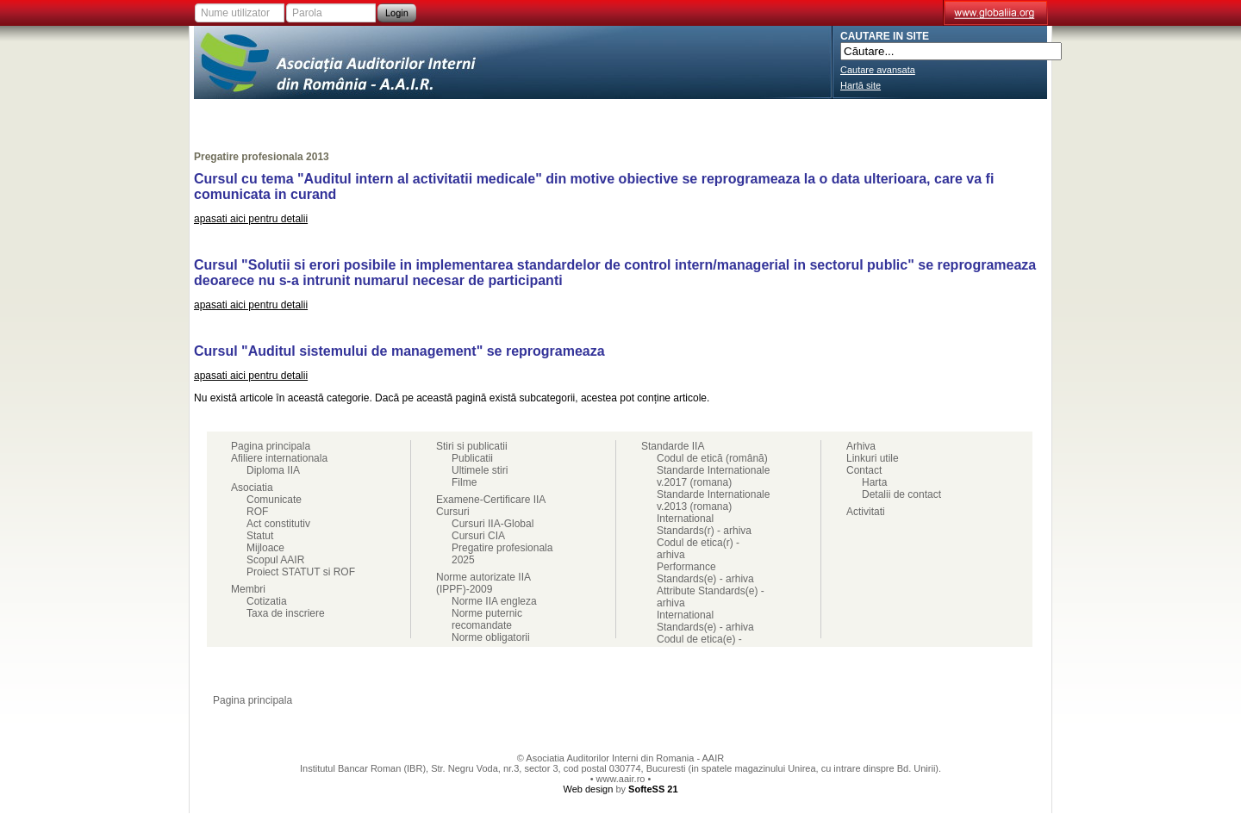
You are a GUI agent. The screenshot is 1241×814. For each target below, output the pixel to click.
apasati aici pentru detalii (251, 219)
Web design (588, 789)
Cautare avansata (877, 70)
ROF (257, 512)
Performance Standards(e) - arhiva (705, 573)
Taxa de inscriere (285, 613)
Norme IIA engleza (494, 601)
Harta (874, 482)
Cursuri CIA (478, 536)
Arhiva (861, 446)
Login (396, 13)
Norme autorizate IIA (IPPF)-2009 (483, 583)
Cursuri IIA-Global (492, 524)
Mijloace (265, 548)
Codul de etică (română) (712, 458)
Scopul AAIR (275, 560)
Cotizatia (266, 601)
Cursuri (666, 116)
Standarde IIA (836, 116)
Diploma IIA (273, 470)
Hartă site (860, 85)
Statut (259, 536)
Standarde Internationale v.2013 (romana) (713, 500)
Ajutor (980, 700)
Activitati (598, 116)
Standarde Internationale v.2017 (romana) (713, 476)
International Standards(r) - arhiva (704, 525)
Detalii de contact (901, 494)
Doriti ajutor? (863, 700)
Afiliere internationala (256, 116)
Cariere (933, 116)
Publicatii (472, 458)
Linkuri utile (872, 458)
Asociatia (355, 116)
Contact (1010, 116)
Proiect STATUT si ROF (300, 572)
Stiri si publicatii (740, 116)
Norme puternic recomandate (487, 619)
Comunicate (274, 500)
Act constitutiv (278, 524)
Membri (419, 116)
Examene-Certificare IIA (504, 116)
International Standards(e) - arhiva (705, 621)
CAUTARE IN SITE (884, 36)
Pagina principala (270, 446)
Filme (464, 482)
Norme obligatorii (491, 637)
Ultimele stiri (480, 470)
